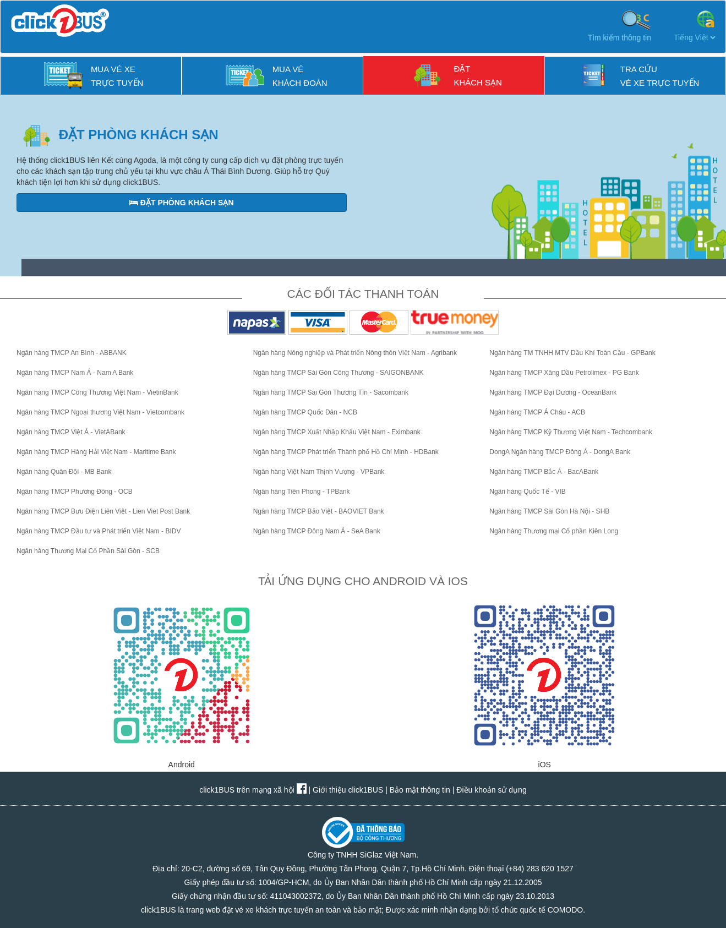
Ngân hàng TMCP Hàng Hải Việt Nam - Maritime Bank (96, 452)
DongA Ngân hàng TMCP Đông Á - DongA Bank (559, 452)
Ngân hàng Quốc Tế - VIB (527, 491)
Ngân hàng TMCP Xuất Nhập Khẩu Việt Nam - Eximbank (337, 432)
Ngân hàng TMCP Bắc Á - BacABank (543, 472)
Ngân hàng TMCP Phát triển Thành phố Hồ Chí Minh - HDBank (346, 452)
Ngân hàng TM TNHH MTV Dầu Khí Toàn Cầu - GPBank (572, 353)
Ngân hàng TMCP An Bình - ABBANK (72, 353)
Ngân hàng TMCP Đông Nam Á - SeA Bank (316, 531)
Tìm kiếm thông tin (619, 25)
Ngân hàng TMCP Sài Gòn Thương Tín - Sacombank (330, 392)
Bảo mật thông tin (420, 789)
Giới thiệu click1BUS (348, 789)
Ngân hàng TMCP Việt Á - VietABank (71, 432)
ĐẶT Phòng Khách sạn (181, 202)
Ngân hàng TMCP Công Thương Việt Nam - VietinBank (97, 392)
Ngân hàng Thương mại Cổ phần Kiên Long (553, 531)
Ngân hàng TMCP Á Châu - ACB (537, 412)
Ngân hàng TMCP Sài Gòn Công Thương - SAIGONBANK (338, 372)
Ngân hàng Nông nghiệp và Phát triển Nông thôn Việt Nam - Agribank (355, 353)
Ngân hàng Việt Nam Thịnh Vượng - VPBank (319, 472)
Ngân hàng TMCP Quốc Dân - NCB (305, 412)
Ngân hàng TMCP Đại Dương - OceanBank (552, 392)
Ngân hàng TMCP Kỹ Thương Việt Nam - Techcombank (570, 432)
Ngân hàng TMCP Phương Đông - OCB (75, 491)
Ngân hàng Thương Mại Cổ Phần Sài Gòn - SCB (88, 551)
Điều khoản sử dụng (491, 789)
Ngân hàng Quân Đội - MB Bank (64, 472)
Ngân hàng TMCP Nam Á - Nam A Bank (75, 372)
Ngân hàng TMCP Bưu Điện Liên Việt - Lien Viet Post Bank (103, 511)
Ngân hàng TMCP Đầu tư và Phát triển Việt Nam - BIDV (99, 531)
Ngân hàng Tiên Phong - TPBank (301, 491)
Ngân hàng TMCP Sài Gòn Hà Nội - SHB (549, 511)
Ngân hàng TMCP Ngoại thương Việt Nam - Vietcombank (100, 412)
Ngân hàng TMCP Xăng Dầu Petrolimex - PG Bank (563, 372)
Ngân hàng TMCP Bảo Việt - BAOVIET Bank (318, 511)
